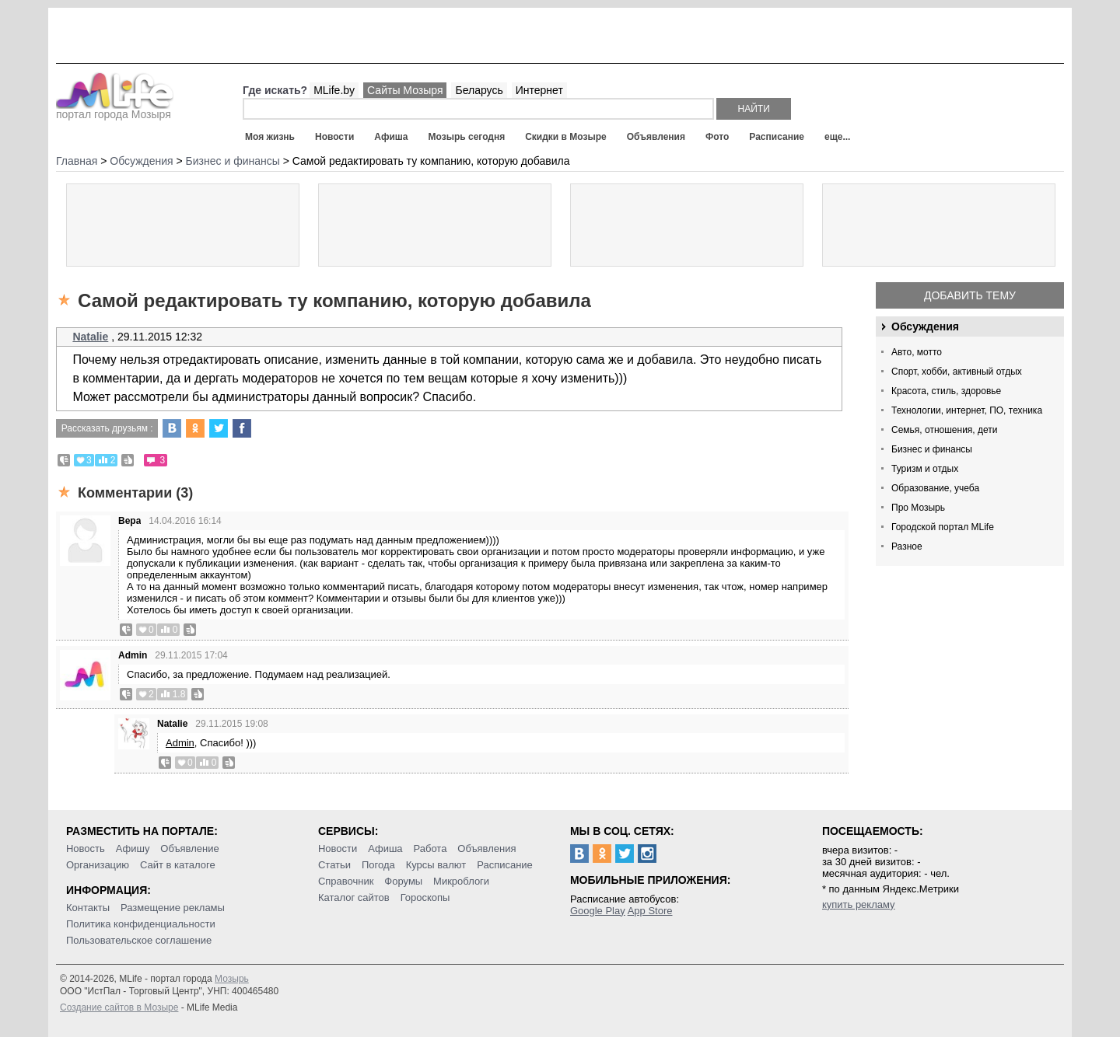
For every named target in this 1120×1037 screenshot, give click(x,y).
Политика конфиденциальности (140, 924)
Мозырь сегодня (467, 136)
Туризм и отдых (924, 468)
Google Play (597, 911)
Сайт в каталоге (177, 865)
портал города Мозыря (114, 109)
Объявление (189, 848)
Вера (129, 520)
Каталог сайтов (354, 897)
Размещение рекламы (173, 907)
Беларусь (478, 90)
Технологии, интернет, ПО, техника (966, 410)
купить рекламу (858, 904)
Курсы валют (436, 865)
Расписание (776, 136)
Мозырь (232, 978)
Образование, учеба (935, 488)
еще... (837, 136)
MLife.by (334, 90)
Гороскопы (425, 897)
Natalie (90, 336)
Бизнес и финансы (931, 449)
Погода (378, 865)
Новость (85, 848)
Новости (334, 136)
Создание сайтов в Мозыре (119, 1007)
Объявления (656, 136)
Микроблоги (461, 881)
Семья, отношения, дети (944, 429)
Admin (132, 655)
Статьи (334, 865)
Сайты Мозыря (405, 90)
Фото (717, 136)
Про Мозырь (918, 507)
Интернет (539, 90)
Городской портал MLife (942, 527)
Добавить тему (970, 295)
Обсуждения (925, 326)
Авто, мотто (916, 352)
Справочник (346, 881)
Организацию (97, 865)
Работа (429, 848)
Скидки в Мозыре (565, 136)
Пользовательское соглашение (139, 940)
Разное (906, 546)
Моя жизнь (270, 136)
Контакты (88, 907)
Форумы (403, 881)
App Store (650, 911)
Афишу (133, 848)
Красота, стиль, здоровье (946, 391)
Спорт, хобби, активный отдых (956, 371)
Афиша (391, 136)
